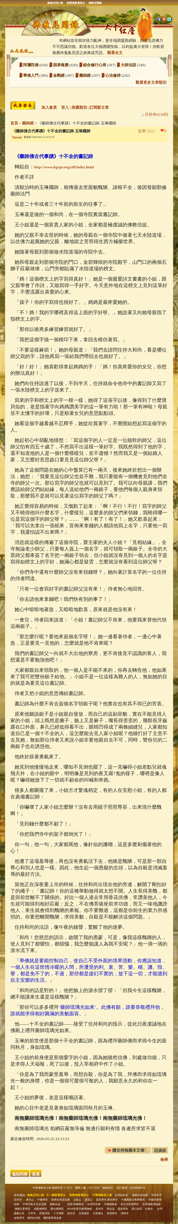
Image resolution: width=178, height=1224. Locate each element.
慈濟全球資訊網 (60, 1199)
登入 (65, 107)
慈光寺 (71, 1213)
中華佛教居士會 (42, 1187)
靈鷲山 (89, 1199)
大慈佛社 (98, 1213)
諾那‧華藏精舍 (75, 1204)
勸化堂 (111, 1208)
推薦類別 (79, 107)
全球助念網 (93, 1204)
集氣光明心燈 (55, 3)
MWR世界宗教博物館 (79, 1208)
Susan (17, 137)
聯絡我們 (107, 1187)
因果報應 (61, 65)
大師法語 (129, 65)
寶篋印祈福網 (140, 1195)
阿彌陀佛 (31, 65)
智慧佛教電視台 (76, 3)
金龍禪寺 (19, 1217)
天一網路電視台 (56, 1195)
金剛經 (59, 75)
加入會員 (49, 107)
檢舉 (164, 1159)
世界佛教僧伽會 (151, 1204)
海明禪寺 (112, 1213)
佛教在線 (55, 1204)
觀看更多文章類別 (151, 82)
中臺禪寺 (42, 1199)
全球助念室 (121, 1195)
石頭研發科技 (137, 1187)
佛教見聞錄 (95, 3)
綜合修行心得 (95, 65)
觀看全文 (115, 53)
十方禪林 (58, 1213)
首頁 (14, 123)
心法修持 (113, 75)
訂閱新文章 (99, 107)
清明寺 (125, 1213)
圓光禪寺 (112, 1199)
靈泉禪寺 (101, 1199)
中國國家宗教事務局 (133, 1199)
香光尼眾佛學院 (130, 1204)
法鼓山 (77, 1199)
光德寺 (149, 1208)
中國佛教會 (110, 1204)
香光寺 (99, 1208)
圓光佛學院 (57, 1208)
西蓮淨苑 (44, 1213)
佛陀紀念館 (33, 1217)
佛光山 (30, 1199)
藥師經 (85, 75)
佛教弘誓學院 (22, 1208)
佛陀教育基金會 (52, 1217)
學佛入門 (31, 75)
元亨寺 (32, 1213)
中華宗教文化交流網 (34, 1204)
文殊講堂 (84, 1213)
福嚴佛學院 (40, 1208)
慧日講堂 (137, 1208)
